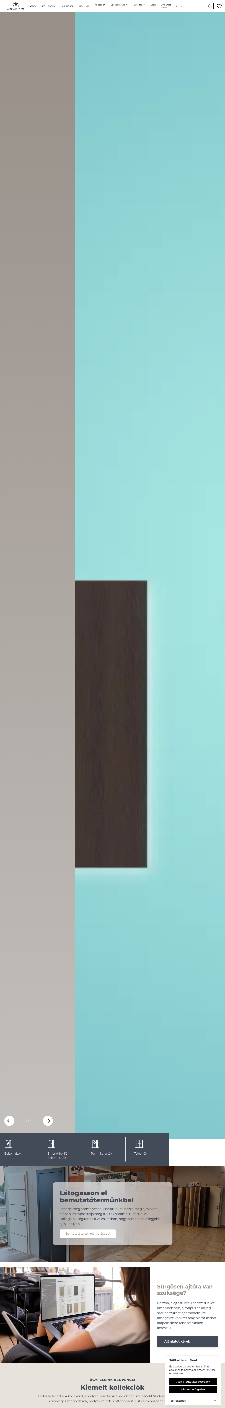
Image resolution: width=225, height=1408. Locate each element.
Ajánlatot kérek (177, 1341)
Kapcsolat (100, 4)
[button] (9, 1121)
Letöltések (139, 4)
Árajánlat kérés (166, 6)
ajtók (33, 6)
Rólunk (84, 6)
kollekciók (49, 6)
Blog (153, 4)
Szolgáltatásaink (119, 4)
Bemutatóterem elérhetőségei (88, 1233)
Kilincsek (68, 6)
